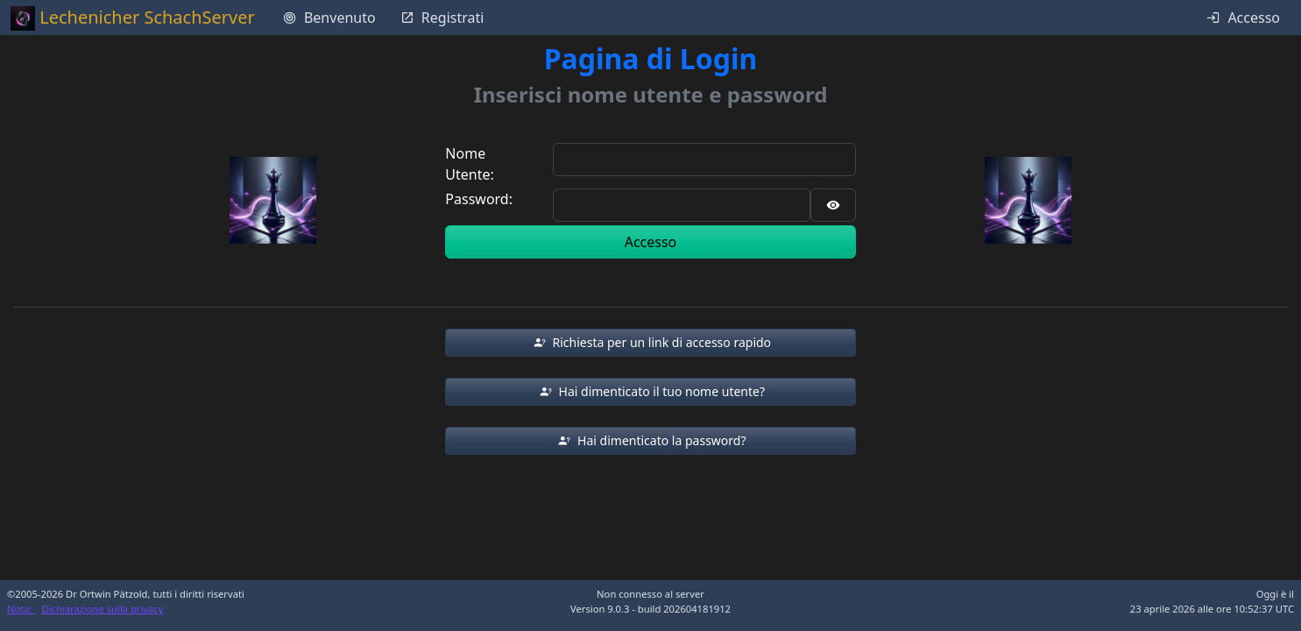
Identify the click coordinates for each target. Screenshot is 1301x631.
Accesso (651, 242)
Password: (479, 199)
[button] (650, 343)
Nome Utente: (469, 164)
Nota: (21, 608)
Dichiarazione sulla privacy (103, 608)
